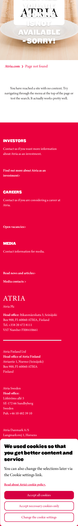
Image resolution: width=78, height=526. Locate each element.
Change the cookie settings (39, 517)
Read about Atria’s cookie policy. (25, 484)
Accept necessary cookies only (39, 505)
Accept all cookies (39, 495)
